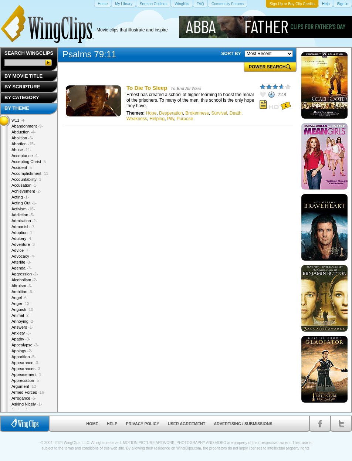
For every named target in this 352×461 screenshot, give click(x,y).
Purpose (185, 118)
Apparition (23, 357)
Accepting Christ (29, 161)
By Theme (16, 108)
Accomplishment (30, 173)
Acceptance (25, 155)
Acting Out (24, 203)
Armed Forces (28, 392)
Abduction (23, 132)
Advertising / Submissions (243, 423)
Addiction (22, 215)
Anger (21, 303)
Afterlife (21, 262)
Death (235, 113)
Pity (170, 118)
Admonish (23, 226)
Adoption (22, 232)
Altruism (21, 286)
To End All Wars (185, 88)
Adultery (22, 238)
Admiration (24, 220)
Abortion (23, 144)
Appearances (26, 368)
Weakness (136, 118)
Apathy (20, 339)
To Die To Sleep (146, 88)
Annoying (22, 321)
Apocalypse (24, 345)
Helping (157, 118)
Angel (19, 297)
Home (92, 423)
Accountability (27, 179)
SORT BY (231, 53)
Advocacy (23, 256)
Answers (22, 327)
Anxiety (21, 333)
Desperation (171, 113)
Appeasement (27, 374)
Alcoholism (24, 280)
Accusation (24, 185)
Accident (22, 167)
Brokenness (197, 113)
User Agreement (187, 423)
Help (112, 423)
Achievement (26, 191)
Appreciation (25, 380)
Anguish (22, 309)
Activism (23, 209)
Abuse (21, 150)
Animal (20, 315)
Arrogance (23, 398)
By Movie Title (23, 76)
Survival (219, 113)
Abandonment (27, 126)
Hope (151, 113)
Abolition (22, 138)
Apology (21, 351)
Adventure (23, 244)
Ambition (22, 291)
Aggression (24, 274)
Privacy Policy (142, 423)
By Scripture (22, 86)
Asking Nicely (26, 404)
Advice (20, 250)
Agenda (21, 268)
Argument (24, 386)
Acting (20, 197)
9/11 (18, 120)
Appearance (25, 362)
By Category (21, 97)
